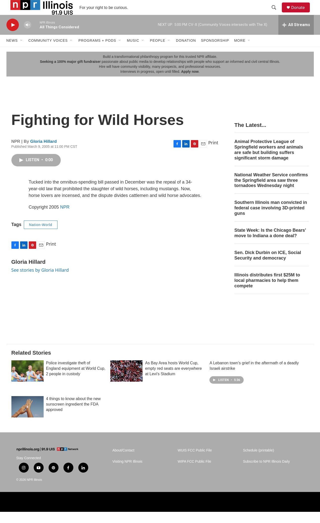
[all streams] (296, 36)
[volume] (27, 36)
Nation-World (40, 236)
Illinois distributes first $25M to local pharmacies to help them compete (267, 291)
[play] (13, 36)
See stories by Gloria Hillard (40, 281)
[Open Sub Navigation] (22, 52)
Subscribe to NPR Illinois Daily (266, 473)
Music (133, 52)
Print (213, 154)
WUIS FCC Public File (195, 461)
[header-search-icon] (276, 13)
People (157, 52)
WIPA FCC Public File (194, 473)
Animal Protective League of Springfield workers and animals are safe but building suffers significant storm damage (268, 161)
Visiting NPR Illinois (128, 473)
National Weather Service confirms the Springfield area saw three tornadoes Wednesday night (271, 191)
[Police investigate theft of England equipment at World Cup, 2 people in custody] (27, 382)
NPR (65, 218)
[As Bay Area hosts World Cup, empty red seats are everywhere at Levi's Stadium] (126, 382)
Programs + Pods (97, 52)
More (239, 52)
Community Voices (48, 52)
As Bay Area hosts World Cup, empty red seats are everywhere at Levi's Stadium (173, 379)
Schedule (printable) (258, 461)
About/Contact (124, 461)
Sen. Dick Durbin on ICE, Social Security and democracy (267, 266)
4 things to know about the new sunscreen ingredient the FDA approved (73, 415)
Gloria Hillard (43, 152)
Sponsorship (215, 52)
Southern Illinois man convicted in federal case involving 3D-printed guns (270, 219)
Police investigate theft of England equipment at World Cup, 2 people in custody (76, 379)
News (12, 52)
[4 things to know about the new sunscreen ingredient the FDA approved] (27, 418)
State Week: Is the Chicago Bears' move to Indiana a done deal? (270, 244)
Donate (301, 13)
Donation (186, 52)
